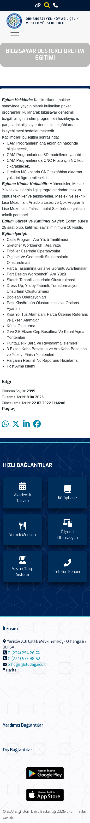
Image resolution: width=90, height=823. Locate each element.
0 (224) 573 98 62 (24, 658)
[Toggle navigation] (14, 35)
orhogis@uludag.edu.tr (27, 664)
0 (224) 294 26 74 (24, 652)
